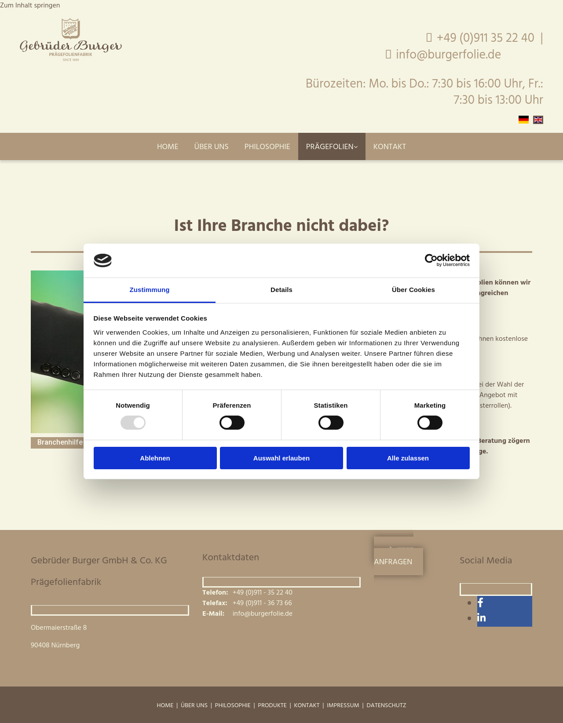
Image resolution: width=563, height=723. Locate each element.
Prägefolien (330, 147)
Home (168, 147)
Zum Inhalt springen (30, 5)
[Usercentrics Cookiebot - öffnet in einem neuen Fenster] (431, 260)
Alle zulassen (408, 458)
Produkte (272, 706)
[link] (332, 146)
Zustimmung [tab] (150, 289)
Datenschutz (386, 706)
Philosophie (267, 147)
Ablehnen (155, 458)
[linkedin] (481, 619)
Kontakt (389, 147)
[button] (398, 556)
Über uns (211, 147)
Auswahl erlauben (281, 458)
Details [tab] (281, 289)
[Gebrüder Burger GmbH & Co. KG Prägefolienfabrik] (71, 59)
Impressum (343, 706)
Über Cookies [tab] (413, 289)
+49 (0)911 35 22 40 (485, 38)
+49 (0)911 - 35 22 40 (262, 593)
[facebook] (480, 603)
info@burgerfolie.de (469, 55)
